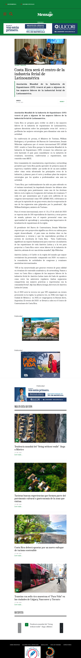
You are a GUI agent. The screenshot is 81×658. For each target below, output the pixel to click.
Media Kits (44, 645)
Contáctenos (67, 645)
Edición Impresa (10, 4)
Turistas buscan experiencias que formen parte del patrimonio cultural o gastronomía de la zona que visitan (40, 498)
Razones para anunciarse (30, 645)
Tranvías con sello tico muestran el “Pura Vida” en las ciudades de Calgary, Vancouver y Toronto (39, 598)
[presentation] (19, 628)
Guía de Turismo (55, 645)
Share (62, 101)
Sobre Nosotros (15, 645)
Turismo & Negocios (20, 65)
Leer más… (18, 455)
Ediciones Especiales (27, 4)
